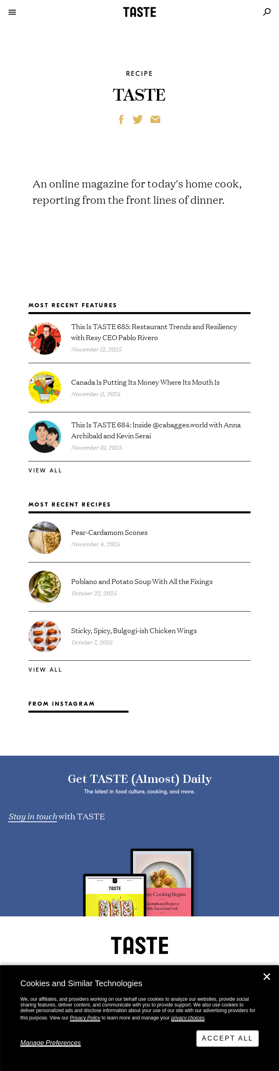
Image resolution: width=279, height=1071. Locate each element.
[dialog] (139, 1018)
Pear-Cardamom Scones (109, 532)
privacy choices (188, 1018)
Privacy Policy (85, 1018)
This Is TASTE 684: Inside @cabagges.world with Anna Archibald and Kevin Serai (156, 429)
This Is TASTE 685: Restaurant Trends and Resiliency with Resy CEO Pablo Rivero (154, 331)
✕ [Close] (267, 977)
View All (45, 470)
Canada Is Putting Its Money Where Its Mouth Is (145, 382)
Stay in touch (32, 815)
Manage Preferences (50, 1042)
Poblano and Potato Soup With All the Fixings (142, 581)
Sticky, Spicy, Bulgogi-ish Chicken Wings (134, 630)
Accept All (227, 1038)
